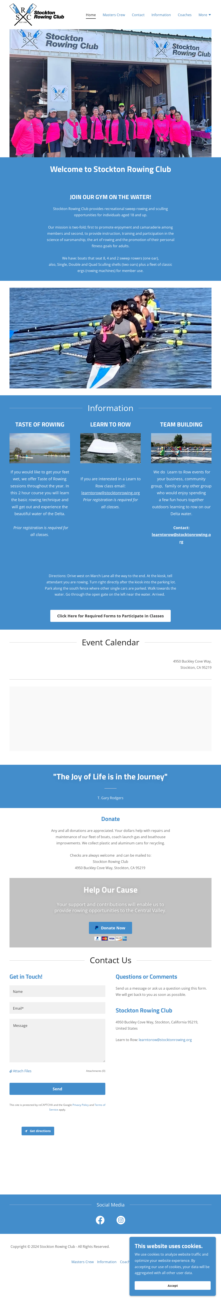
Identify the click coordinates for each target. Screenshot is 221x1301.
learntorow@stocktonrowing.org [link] (165, 1039)
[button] (205, 15)
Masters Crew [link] (114, 14)
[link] (36, 14)
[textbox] (57, 991)
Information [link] (161, 14)
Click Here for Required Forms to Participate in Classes (110, 615)
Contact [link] (138, 14)
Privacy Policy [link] (81, 1105)
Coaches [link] (185, 14)
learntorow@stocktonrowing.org (110, 492)
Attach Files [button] (22, 1071)
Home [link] (91, 14)
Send (57, 1088)
